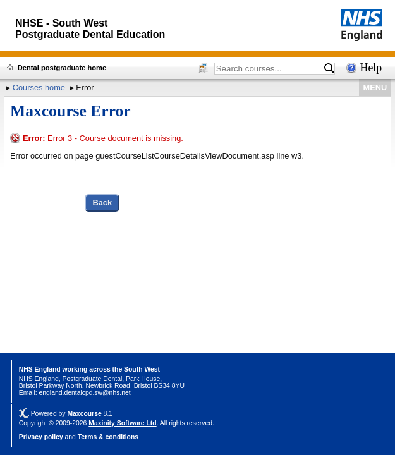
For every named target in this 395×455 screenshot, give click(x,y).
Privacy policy (41, 437)
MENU (375, 87)
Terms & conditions (108, 437)
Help (371, 67)
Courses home (39, 87)
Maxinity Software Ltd (122, 423)
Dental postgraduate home (62, 67)
